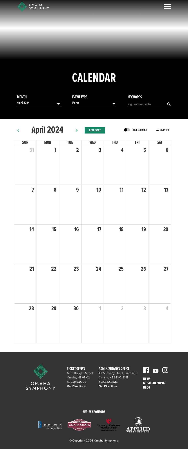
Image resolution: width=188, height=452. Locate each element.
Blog (146, 388)
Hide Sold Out (140, 130)
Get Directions (76, 386)
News (146, 379)
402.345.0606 (76, 382)
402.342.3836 (108, 382)
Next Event (95, 130)
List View (164, 130)
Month (22, 97)
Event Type (79, 97)
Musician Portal (154, 383)
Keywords (135, 97)
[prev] (18, 130)
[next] (77, 130)
